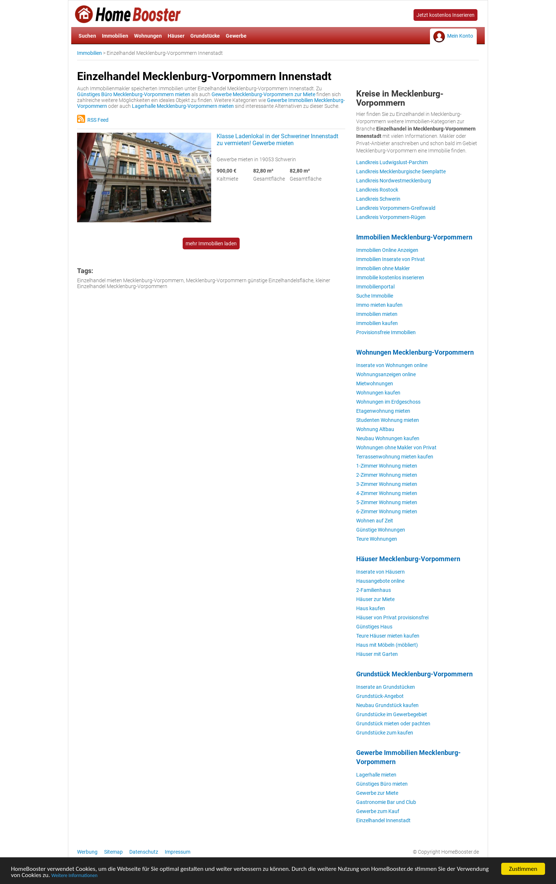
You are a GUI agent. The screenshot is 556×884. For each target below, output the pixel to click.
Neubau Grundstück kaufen (387, 705)
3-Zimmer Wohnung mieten (386, 484)
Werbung (87, 852)
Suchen (87, 36)
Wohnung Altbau (375, 429)
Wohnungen (148, 36)
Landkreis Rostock (377, 190)
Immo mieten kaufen (379, 305)
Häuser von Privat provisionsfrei (392, 617)
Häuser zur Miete (375, 599)
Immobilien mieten (376, 314)
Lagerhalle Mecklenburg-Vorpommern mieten (183, 106)
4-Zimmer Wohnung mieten (386, 493)
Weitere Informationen (75, 876)
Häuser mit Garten (377, 654)
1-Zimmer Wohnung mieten (386, 466)
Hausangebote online (380, 581)
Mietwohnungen (374, 383)
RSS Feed (92, 120)
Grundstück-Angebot (380, 696)
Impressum (177, 852)
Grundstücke (205, 36)
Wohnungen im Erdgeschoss (388, 402)
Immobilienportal (375, 287)
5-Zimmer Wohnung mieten (386, 502)
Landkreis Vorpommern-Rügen (391, 217)
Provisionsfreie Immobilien (386, 332)
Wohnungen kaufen (378, 393)
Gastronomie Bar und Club (386, 802)
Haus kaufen (370, 608)
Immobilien (115, 36)
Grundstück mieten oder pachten (393, 723)
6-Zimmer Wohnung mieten (386, 511)
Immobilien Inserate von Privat (390, 259)
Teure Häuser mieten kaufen (387, 636)
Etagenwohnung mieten (383, 411)
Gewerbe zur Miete (377, 793)
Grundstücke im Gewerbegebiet (391, 714)
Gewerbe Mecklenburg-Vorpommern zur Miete (263, 94)
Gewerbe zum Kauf (377, 811)
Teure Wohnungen (376, 539)
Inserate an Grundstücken (385, 687)
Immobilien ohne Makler (383, 268)
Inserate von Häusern (380, 572)
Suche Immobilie (374, 296)
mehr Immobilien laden (211, 243)
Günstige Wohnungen (380, 530)
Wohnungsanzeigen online (386, 374)
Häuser (176, 36)
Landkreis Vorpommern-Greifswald (395, 208)
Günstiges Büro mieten (382, 784)
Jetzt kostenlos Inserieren (445, 15)
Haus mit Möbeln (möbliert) (387, 645)
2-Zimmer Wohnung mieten (386, 475)
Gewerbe (236, 36)
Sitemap (113, 852)
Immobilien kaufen (377, 323)
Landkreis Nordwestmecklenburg (393, 181)
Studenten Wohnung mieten (387, 420)
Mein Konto (460, 36)
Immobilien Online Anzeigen (387, 250)
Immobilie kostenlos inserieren (390, 277)
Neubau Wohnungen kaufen (387, 438)
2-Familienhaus (373, 590)
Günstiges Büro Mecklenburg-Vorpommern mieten (133, 94)
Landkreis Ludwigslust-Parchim (392, 162)
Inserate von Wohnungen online (391, 365)
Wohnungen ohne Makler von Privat (396, 447)
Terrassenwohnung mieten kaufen (394, 457)
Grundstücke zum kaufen (384, 733)
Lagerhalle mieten (376, 775)
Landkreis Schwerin (378, 199)
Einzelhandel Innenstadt (383, 820)
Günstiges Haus (374, 627)
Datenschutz (143, 852)
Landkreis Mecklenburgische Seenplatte (401, 171)
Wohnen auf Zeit (374, 521)
